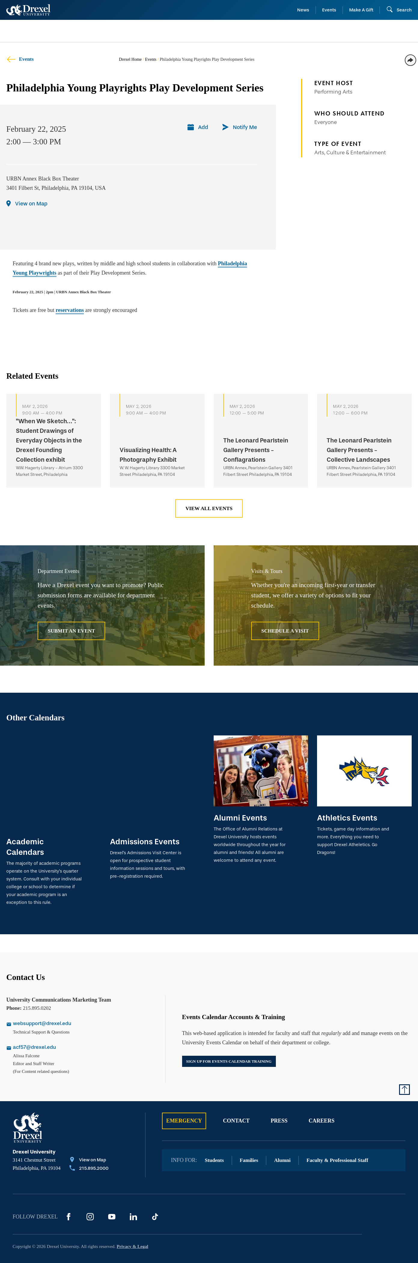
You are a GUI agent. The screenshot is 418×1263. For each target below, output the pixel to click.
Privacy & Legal (132, 1223)
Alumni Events (240, 818)
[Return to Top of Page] (404, 1066)
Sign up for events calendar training (229, 1037)
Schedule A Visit (285, 631)
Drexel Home (130, 59)
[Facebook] (68, 1193)
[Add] (198, 128)
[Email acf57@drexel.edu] (77, 1024)
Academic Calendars (25, 823)
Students (214, 1137)
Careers (321, 1097)
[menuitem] (52, 31)
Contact (236, 1097)
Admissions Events (144, 818)
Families (249, 1137)
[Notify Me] (239, 128)
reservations (70, 310)
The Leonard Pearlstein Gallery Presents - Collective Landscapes (359, 450)
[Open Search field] (399, 10)
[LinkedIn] (133, 1193)
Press (279, 1097)
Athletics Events (347, 818)
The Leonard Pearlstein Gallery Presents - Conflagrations (255, 450)
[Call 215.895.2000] (88, 1145)
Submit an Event (71, 631)
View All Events (209, 508)
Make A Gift (361, 10)
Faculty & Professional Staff (337, 1137)
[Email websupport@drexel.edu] (77, 1001)
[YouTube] (111, 1193)
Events (329, 10)
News (303, 10)
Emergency (184, 1097)
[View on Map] (26, 204)
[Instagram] (90, 1193)
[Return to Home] (28, 10)
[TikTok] (155, 1193)
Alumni (282, 1137)
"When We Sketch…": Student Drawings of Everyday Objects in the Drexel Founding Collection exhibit (49, 440)
